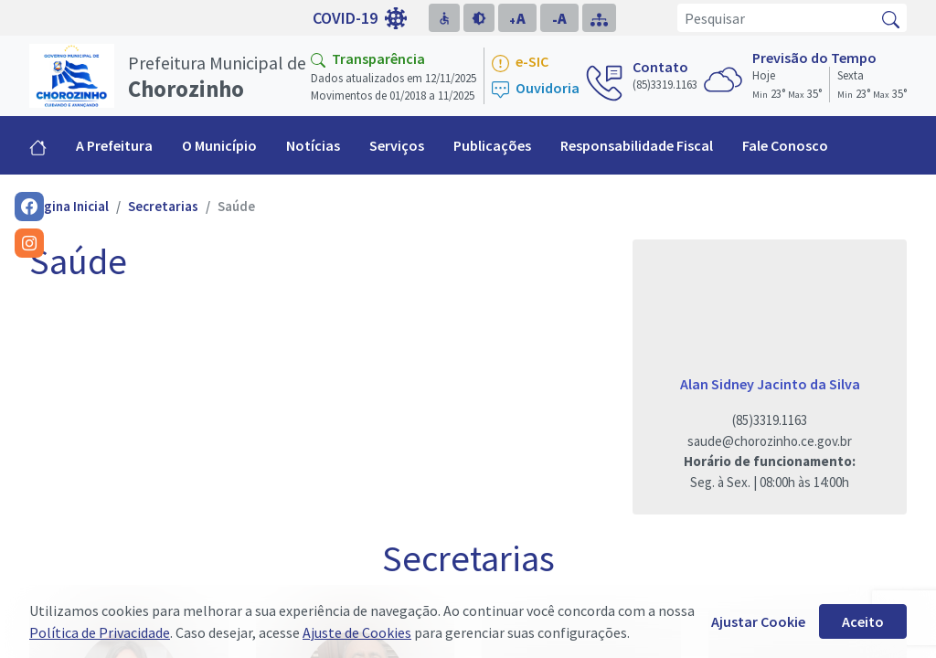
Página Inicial (69, 206)
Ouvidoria (536, 89)
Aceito (863, 621)
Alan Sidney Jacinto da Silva (770, 384)
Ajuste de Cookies (357, 632)
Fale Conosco (785, 145)
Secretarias (163, 206)
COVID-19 (360, 18)
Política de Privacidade (99, 632)
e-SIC (520, 62)
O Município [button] (219, 145)
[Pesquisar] (776, 18)
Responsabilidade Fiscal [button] (636, 145)
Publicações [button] (492, 145)
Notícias (313, 145)
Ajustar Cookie (758, 621)
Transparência (368, 58)
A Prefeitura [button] (114, 145)
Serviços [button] (396, 145)
